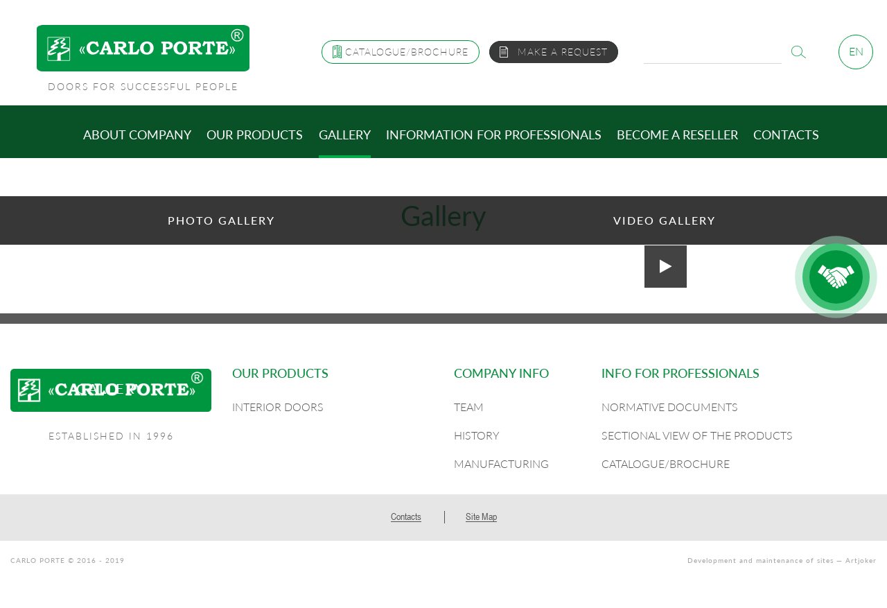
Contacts (786, 134)
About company (137, 134)
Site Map (481, 516)
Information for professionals (493, 134)
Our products (255, 134)
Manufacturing (501, 463)
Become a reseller (677, 134)
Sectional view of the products (697, 435)
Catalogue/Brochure (665, 463)
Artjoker (861, 560)
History (477, 435)
